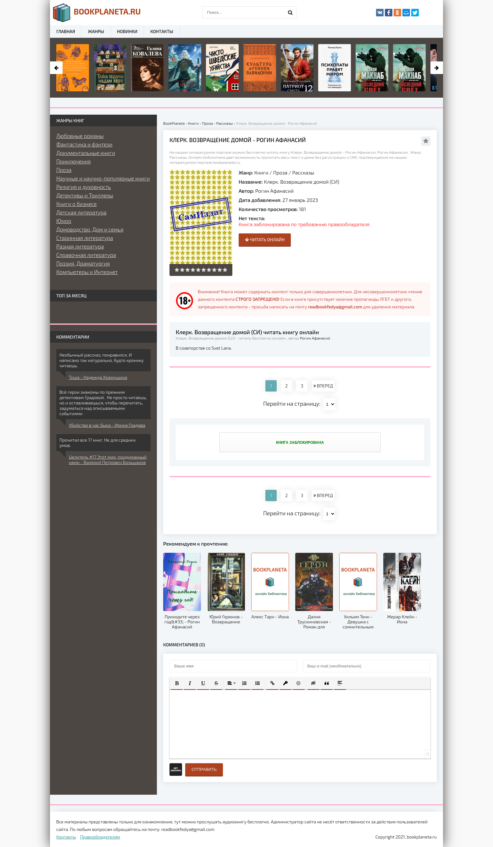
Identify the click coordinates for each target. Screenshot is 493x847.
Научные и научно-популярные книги (103, 178)
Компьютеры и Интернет (87, 272)
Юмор (63, 221)
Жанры (96, 31)
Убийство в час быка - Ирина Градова (107, 425)
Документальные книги (85, 153)
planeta (97, 12)
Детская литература (81, 212)
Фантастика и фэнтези (84, 144)
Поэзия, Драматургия (83, 263)
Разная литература (80, 246)
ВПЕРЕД (323, 385)
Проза (280, 172)
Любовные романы (80, 136)
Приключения (73, 161)
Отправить (204, 769)
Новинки (127, 31)
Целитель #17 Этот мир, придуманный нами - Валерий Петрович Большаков (108, 459)
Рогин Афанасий (274, 191)
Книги (261, 172)
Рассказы (303, 172)
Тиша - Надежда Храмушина (98, 377)
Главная (65, 31)
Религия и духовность (83, 187)
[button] (177, 683)
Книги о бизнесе (76, 204)
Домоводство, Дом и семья (90, 229)
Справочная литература (86, 255)
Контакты (161, 31)
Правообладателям (100, 836)
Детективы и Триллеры (84, 195)
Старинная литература (84, 238)
